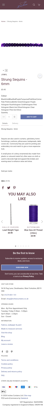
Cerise (39, 91)
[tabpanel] (22, 37)
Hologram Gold (19, 96)
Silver (34, 91)
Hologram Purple (29, 94)
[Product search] (33, 4)
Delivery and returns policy (11, 363)
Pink (30, 91)
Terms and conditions (9, 352)
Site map (27, 387)
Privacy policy (6, 360)
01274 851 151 (10, 287)
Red (14, 91)
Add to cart (32, 109)
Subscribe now (22, 259)
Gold (7, 91)
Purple (18, 91)
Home (3, 13)
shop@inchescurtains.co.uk (17, 291)
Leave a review (7, 336)
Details (5, 115)
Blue (11, 91)
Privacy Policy (28, 268)
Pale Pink (5, 94)
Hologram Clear (28, 99)
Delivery (15, 115)
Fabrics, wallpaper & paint (11, 317)
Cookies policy (7, 356)
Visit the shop (6, 324)
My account (5, 332)
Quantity (4, 104)
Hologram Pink (31, 96)
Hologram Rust (7, 96)
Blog (3, 328)
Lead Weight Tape (10, 222)
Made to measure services (11, 321)
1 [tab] (6, 62)
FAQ (2, 367)
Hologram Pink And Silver (11, 102)
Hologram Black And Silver (11, 99)
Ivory (10, 94)
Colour (4, 88)
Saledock (24, 390)
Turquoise (25, 91)
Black (3, 91)
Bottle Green (17, 94)
